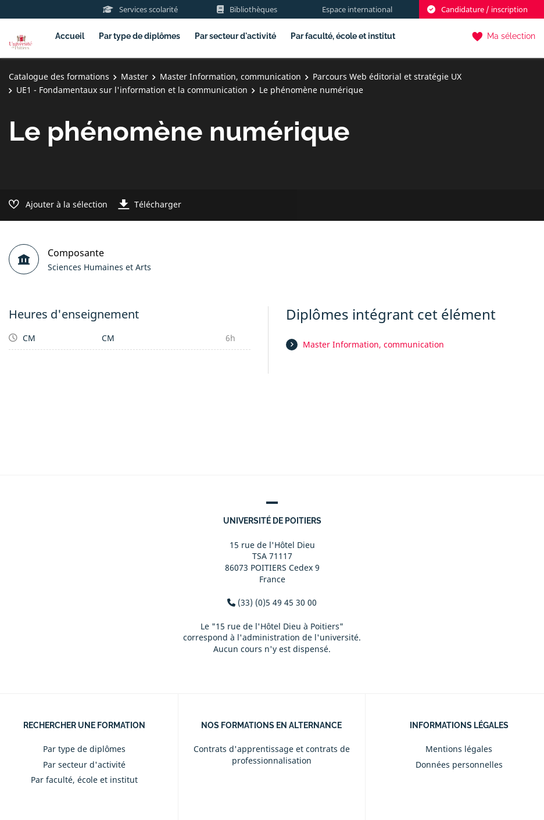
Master (134, 76)
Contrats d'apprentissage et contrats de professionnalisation (272, 754)
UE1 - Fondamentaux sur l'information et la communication (132, 89)
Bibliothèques (247, 9)
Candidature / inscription (477, 9)
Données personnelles (459, 764)
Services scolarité (140, 9)
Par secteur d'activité (235, 36)
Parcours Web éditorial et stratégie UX (387, 76)
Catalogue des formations (59, 76)
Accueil (69, 36)
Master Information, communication (230, 76)
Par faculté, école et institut (343, 36)
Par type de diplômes (139, 36)
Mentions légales (458, 748)
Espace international (357, 9)
